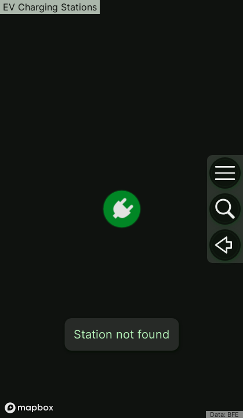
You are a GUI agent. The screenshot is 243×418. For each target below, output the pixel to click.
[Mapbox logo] (29, 408)
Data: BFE (224, 414)
